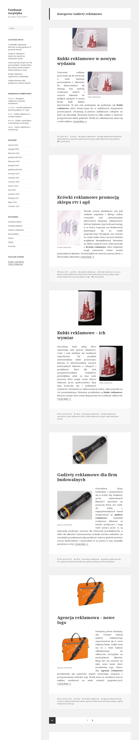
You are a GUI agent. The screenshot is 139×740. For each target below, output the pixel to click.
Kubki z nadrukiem (16, 262)
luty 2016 (12, 190)
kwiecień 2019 (14, 161)
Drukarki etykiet (14, 222)
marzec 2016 (13, 186)
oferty (74, 136)
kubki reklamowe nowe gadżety (107, 139)
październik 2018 (15, 169)
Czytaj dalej (80, 121)
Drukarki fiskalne (15, 226)
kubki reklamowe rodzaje (95, 416)
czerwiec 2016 (13, 182)
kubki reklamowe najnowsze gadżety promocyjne (76, 139)
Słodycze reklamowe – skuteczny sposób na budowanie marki (17, 56)
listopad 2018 (13, 165)
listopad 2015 (13, 198)
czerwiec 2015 (13, 206)
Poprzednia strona (52, 720)
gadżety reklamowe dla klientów (73, 562)
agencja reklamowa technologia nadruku (101, 701)
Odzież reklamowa (15, 264)
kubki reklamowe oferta (76, 416)
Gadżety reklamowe (16, 230)
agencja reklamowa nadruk (74, 701)
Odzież (11, 238)
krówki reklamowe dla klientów (74, 274)
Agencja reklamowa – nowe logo (86, 620)
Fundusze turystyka (15, 11)
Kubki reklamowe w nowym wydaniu (86, 61)
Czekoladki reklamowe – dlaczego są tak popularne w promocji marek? (19, 47)
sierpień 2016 (13, 178)
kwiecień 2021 (14, 153)
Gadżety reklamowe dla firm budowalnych (87, 477)
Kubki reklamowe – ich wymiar (81, 335)
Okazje (10, 242)
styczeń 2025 (13, 145)
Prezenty (11, 246)
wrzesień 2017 (14, 173)
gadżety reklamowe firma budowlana (100, 562)
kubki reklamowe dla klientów (110, 136)
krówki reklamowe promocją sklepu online (103, 274)
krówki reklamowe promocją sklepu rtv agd (73, 277)
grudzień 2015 (14, 194)
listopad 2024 (13, 149)
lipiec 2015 (12, 202)
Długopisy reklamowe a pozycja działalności (16, 100)
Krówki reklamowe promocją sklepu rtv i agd (88, 199)
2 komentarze (64, 141)
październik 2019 (15, 157)
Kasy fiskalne (13, 234)
